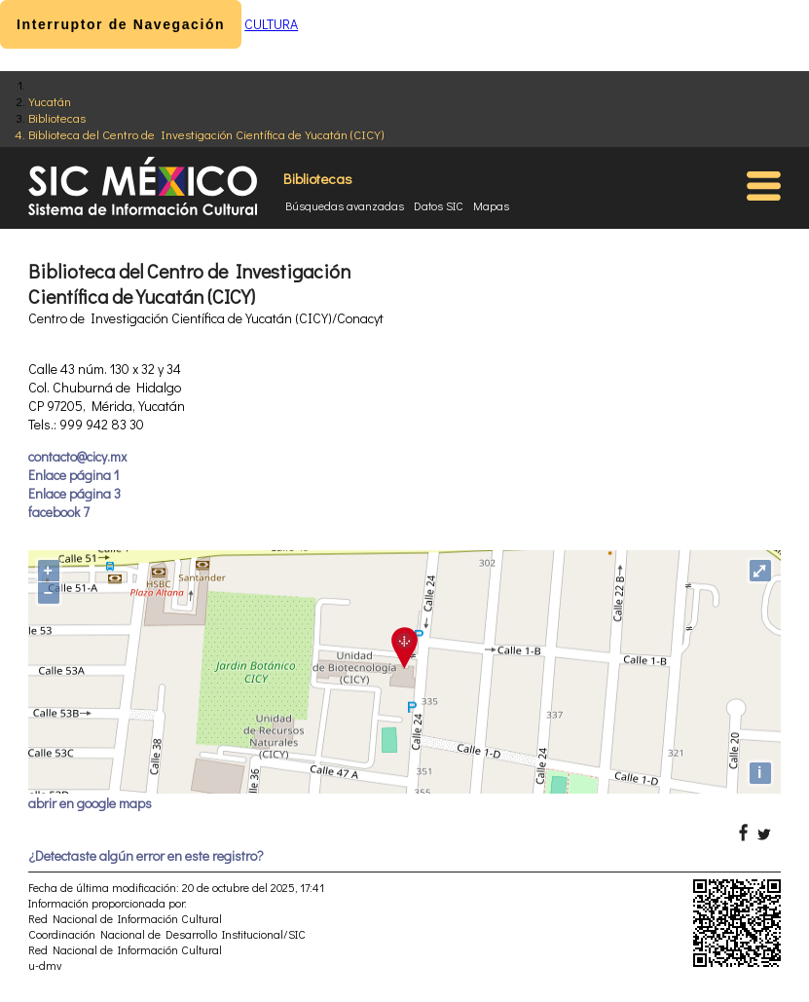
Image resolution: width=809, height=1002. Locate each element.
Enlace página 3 (74, 493)
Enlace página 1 (73, 474)
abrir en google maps (90, 803)
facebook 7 (59, 511)
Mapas (491, 205)
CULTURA (271, 24)
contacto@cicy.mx (77, 456)
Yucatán (49, 101)
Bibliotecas (57, 117)
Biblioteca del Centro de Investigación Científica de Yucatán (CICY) (206, 134)
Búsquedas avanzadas (344, 205)
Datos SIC (438, 205)
